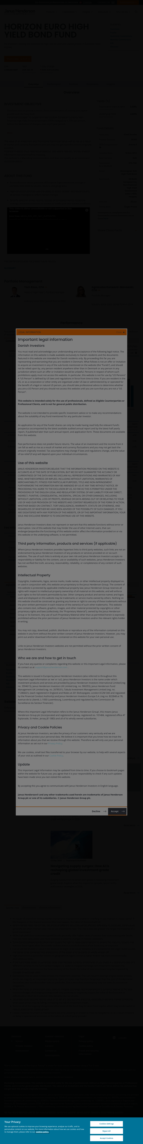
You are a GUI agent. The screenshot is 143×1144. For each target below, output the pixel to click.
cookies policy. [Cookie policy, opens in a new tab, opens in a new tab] (42, 1132)
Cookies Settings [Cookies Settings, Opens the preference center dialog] (106, 1123)
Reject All (107, 1131)
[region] (71, 1130)
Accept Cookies (106, 1138)
